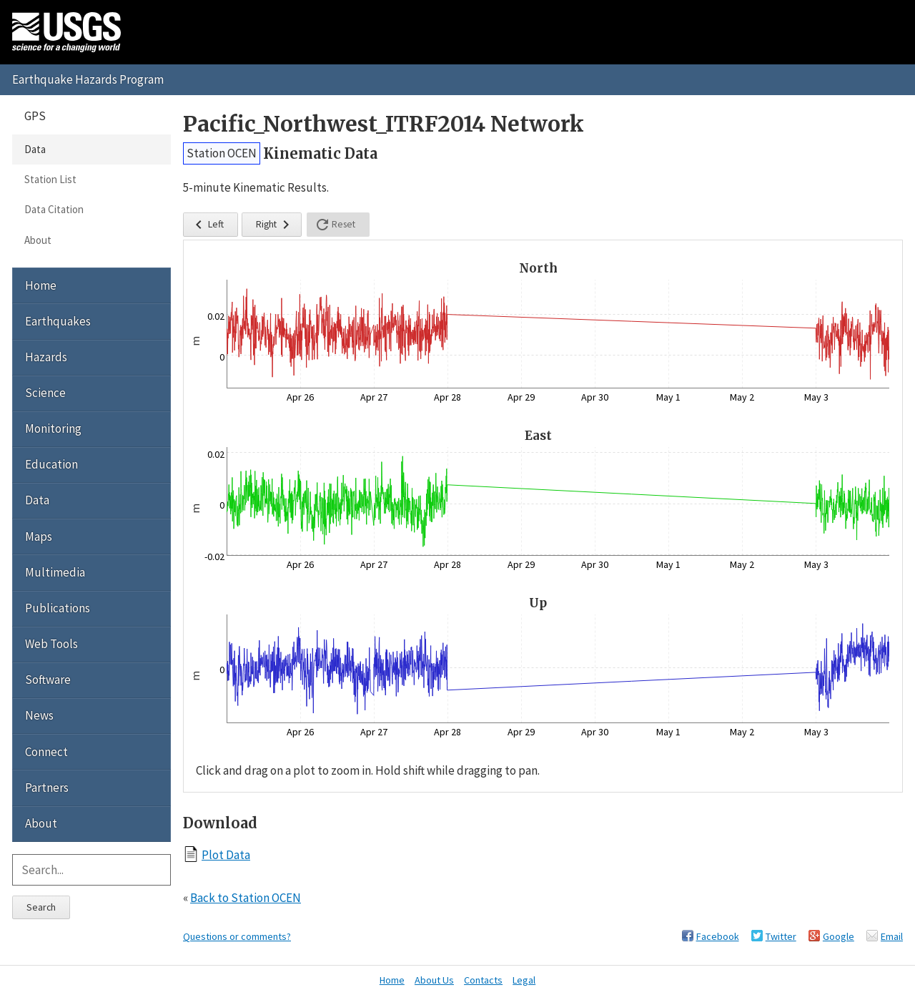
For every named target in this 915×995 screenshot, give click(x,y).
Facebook (717, 936)
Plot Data (226, 854)
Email (892, 936)
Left (207, 224)
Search (41, 907)
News (39, 715)
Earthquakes (58, 321)
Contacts (483, 980)
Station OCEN (222, 153)
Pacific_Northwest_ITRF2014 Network (383, 124)
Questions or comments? (237, 936)
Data (35, 149)
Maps (38, 536)
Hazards (46, 357)
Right (275, 224)
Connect (46, 752)
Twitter (781, 936)
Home (40, 285)
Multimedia (55, 572)
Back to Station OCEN (245, 898)
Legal (524, 980)
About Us (434, 980)
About (37, 240)
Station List (50, 179)
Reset (334, 224)
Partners (47, 787)
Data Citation (54, 209)
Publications (57, 608)
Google (838, 936)
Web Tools (51, 644)
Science (45, 393)
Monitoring (53, 428)
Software (48, 679)
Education (51, 464)
